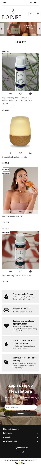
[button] (36, 2)
